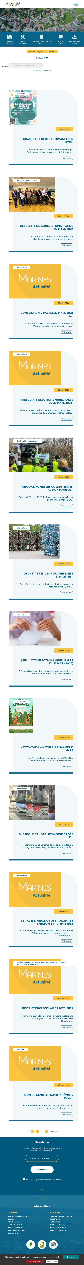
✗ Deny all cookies (35, 1262)
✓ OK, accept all (71, 1257)
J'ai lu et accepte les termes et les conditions (43, 1180)
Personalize (52, 1262)
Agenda (41, 52)
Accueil (32, 52)
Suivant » (53, 1131)
